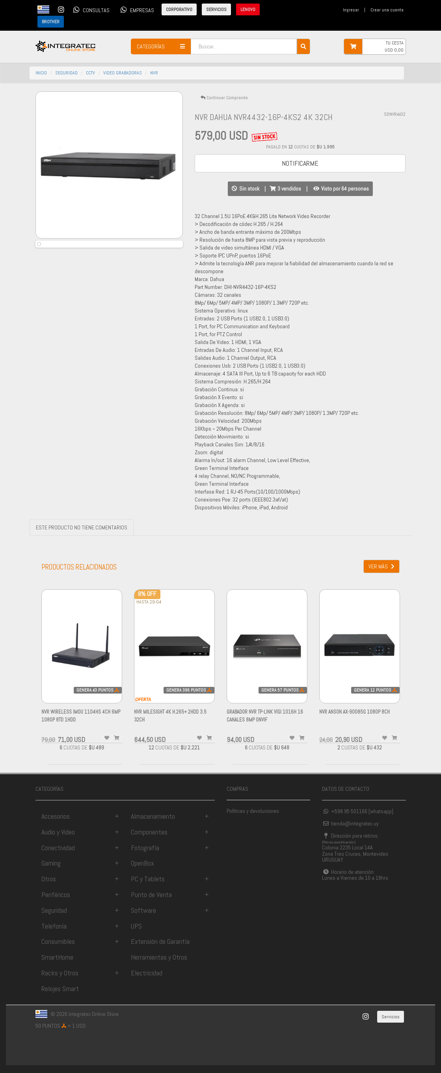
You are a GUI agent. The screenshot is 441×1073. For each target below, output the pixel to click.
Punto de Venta (151, 894)
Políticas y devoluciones (253, 810)
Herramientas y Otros (159, 957)
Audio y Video (58, 831)
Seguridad (54, 910)
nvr (154, 73)
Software (143, 910)
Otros (48, 878)
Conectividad (58, 847)
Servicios (390, 1017)
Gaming (51, 863)
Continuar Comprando (224, 97)
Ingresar (351, 10)
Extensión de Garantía (160, 941)
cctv (90, 73)
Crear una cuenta (387, 10)
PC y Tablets (148, 878)
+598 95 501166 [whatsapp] (357, 811)
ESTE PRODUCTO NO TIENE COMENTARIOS (81, 527)
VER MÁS (381, 566)
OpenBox (142, 863)
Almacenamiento (153, 816)
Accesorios (55, 816)
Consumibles (58, 941)
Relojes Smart (60, 988)
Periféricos (55, 894)
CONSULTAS (90, 9)
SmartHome (57, 957)
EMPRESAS (136, 9)
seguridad (66, 73)
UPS (136, 926)
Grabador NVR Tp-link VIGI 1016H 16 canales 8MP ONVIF (265, 720)
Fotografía (145, 847)
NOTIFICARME (300, 163)
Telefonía (54, 926)
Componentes (149, 831)
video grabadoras (122, 73)
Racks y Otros (59, 972)
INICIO (41, 73)
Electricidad (146, 972)
